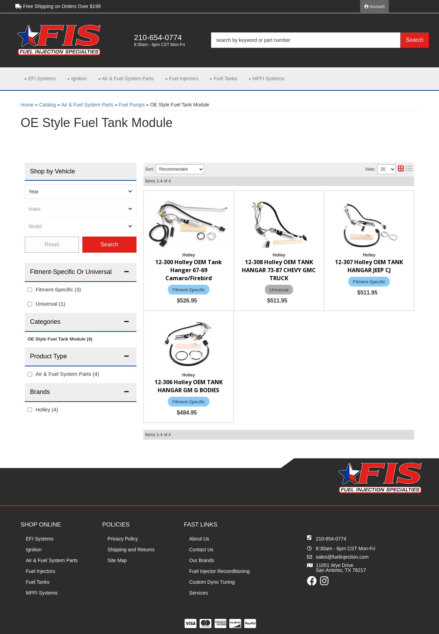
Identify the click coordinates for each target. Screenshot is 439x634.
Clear (52, 245)
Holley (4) (47, 409)
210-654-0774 (331, 539)
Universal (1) (50, 304)
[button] (320, 40)
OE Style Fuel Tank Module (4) (60, 339)
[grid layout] (400, 169)
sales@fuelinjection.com (342, 556)
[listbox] (80, 191)
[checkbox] (30, 290)
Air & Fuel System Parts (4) (67, 374)
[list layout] (409, 169)
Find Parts (109, 245)
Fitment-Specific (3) (58, 289)
